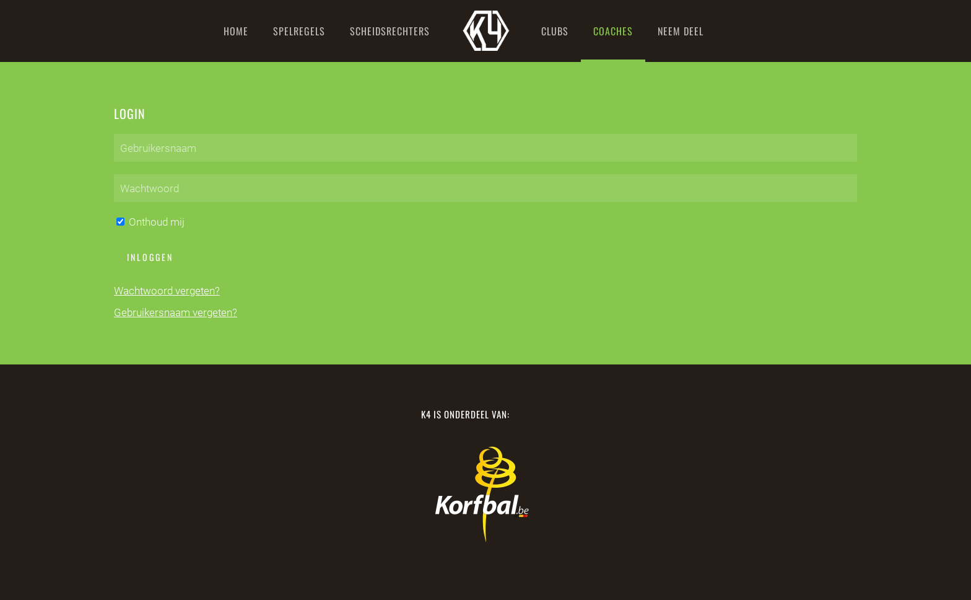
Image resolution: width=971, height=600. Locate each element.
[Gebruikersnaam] (485, 148)
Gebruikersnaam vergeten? (175, 312)
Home (236, 31)
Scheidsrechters (390, 31)
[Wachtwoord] (485, 188)
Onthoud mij (150, 222)
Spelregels (299, 31)
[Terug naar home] (485, 31)
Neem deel (680, 31)
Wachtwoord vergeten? (167, 291)
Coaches (613, 31)
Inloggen (150, 256)
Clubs (554, 31)
